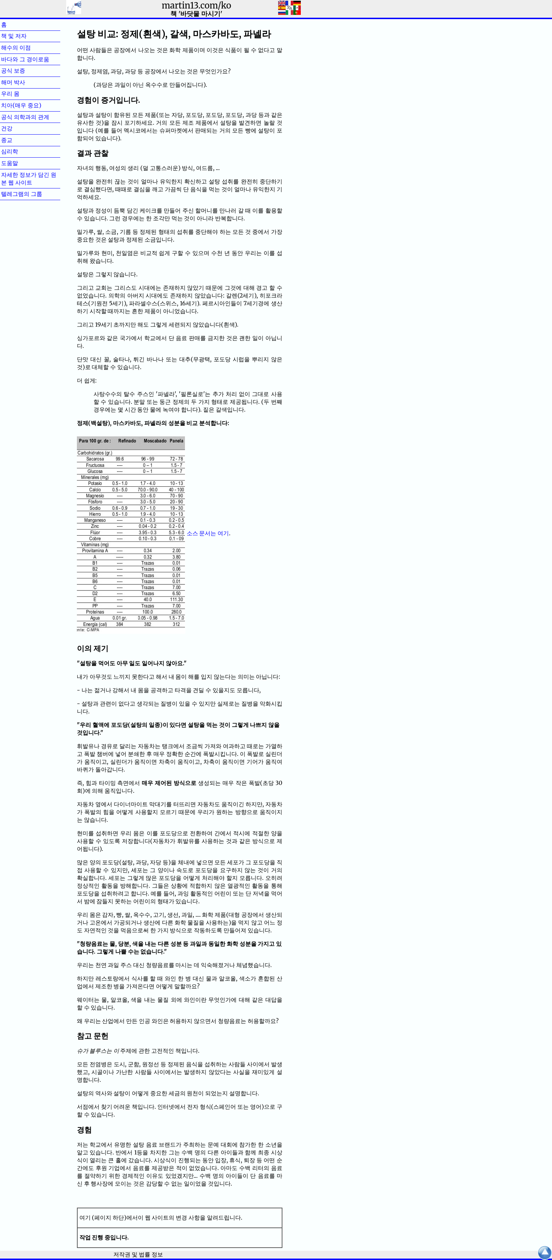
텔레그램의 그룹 (21, 193)
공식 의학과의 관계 (25, 116)
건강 (18, 128)
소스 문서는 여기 (208, 533)
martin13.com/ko (196, 5)
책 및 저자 (25, 35)
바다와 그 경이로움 (25, 59)
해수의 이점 (27, 47)
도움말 (21, 162)
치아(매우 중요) (21, 105)
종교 (18, 139)
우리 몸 (21, 93)
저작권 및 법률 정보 (138, 1254)
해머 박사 (24, 82)
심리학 (21, 151)
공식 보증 (24, 70)
